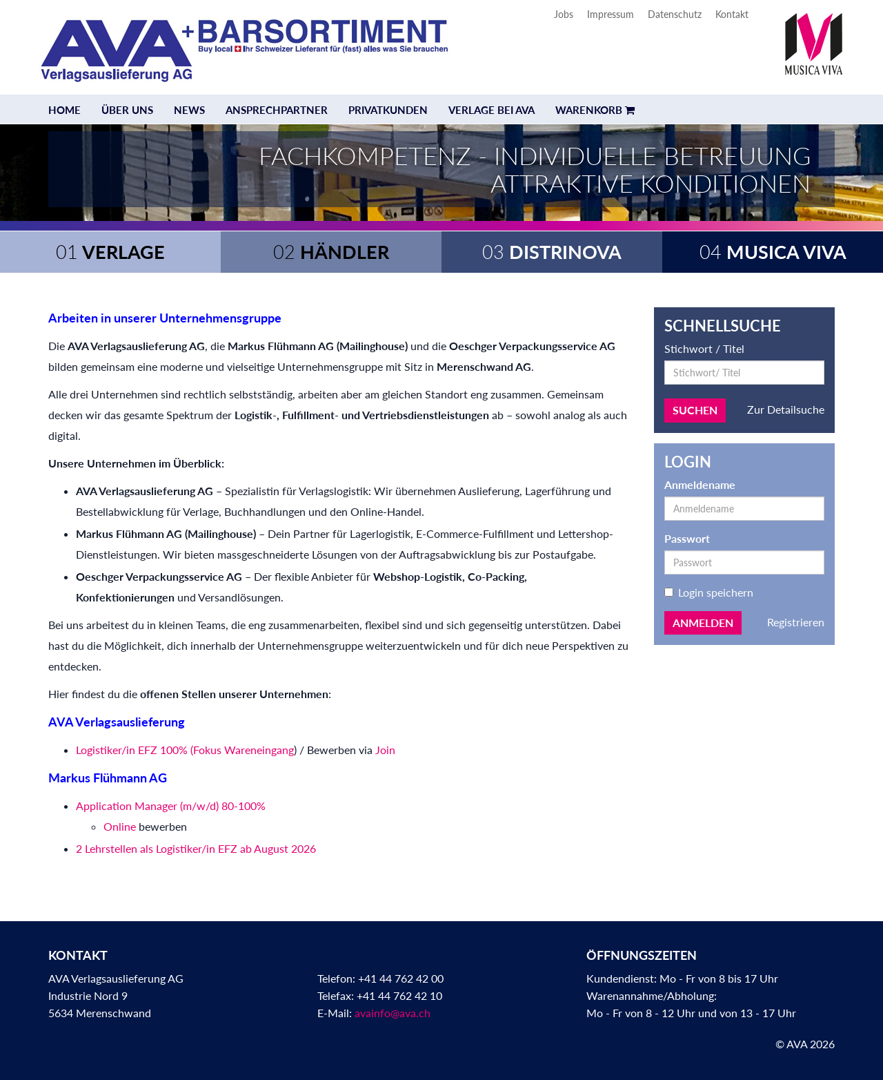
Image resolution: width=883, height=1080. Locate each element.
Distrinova (552, 251)
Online (119, 826)
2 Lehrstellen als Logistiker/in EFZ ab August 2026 (196, 848)
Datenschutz (675, 14)
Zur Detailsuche (785, 409)
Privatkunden (388, 110)
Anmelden (703, 622)
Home (64, 110)
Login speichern (708, 592)
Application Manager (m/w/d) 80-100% (171, 805)
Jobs (563, 14)
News (189, 110)
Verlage (110, 251)
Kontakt (731, 14)
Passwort (687, 538)
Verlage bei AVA (491, 110)
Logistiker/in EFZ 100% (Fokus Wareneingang (185, 749)
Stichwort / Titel (704, 348)
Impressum (610, 14)
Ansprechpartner (277, 110)
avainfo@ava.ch (392, 1012)
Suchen (695, 409)
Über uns (127, 110)
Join (385, 749)
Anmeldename (699, 484)
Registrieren (795, 621)
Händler (331, 251)
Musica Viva (773, 251)
